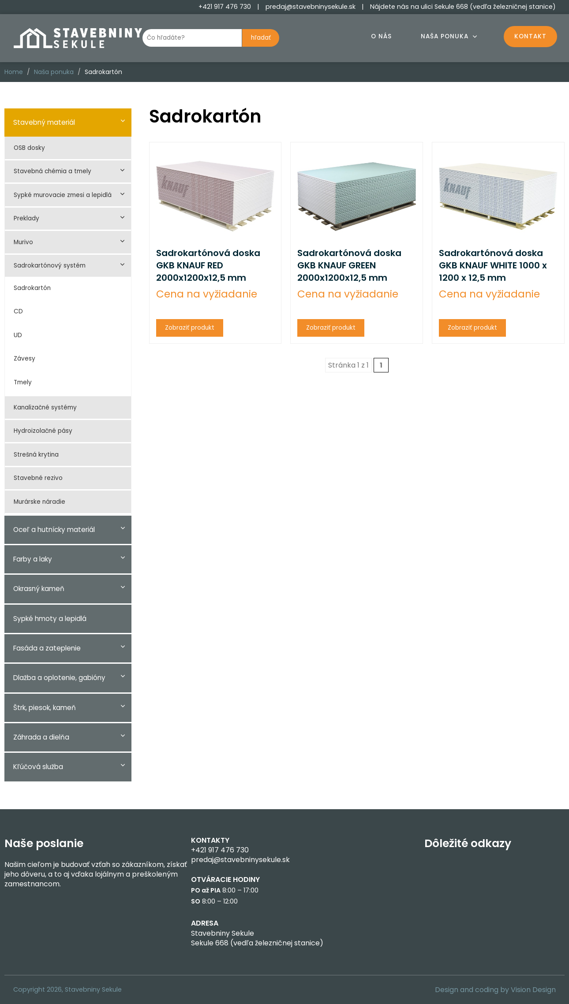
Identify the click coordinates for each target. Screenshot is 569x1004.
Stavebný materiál (44, 122)
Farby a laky (32, 559)
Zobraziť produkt (189, 328)
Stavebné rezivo (38, 478)
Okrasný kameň (38, 588)
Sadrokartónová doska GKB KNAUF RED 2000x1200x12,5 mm (208, 265)
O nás (381, 36)
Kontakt (530, 36)
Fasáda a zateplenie (47, 648)
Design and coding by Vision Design (495, 990)
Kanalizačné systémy (45, 407)
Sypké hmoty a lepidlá (49, 618)
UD (18, 335)
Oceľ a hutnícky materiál (54, 529)
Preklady (26, 218)
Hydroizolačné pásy (43, 431)
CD (18, 311)
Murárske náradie (39, 502)
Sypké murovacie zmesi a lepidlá (63, 195)
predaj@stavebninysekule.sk (311, 6)
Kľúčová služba (38, 766)
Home (13, 71)
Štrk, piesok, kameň (44, 707)
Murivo (23, 242)
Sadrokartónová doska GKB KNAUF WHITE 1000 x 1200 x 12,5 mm (493, 265)
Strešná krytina (36, 454)
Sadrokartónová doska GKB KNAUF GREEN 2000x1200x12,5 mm (349, 265)
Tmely (23, 382)
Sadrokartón (32, 288)
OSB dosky (29, 148)
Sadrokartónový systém (50, 265)
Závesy (24, 358)
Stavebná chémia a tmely (52, 171)
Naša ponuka (444, 36)
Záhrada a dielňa (41, 737)
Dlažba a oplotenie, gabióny (59, 677)
